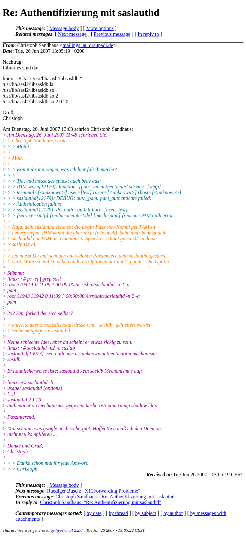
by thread (118, 513)
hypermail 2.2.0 (69, 530)
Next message (72, 34)
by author (173, 513)
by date (94, 513)
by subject (145, 513)
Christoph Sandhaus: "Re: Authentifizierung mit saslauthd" (115, 496)
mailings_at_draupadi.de (87, 45)
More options (100, 28)
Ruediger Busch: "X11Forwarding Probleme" (93, 491)
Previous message (112, 34)
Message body (64, 28)
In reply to (148, 34)
